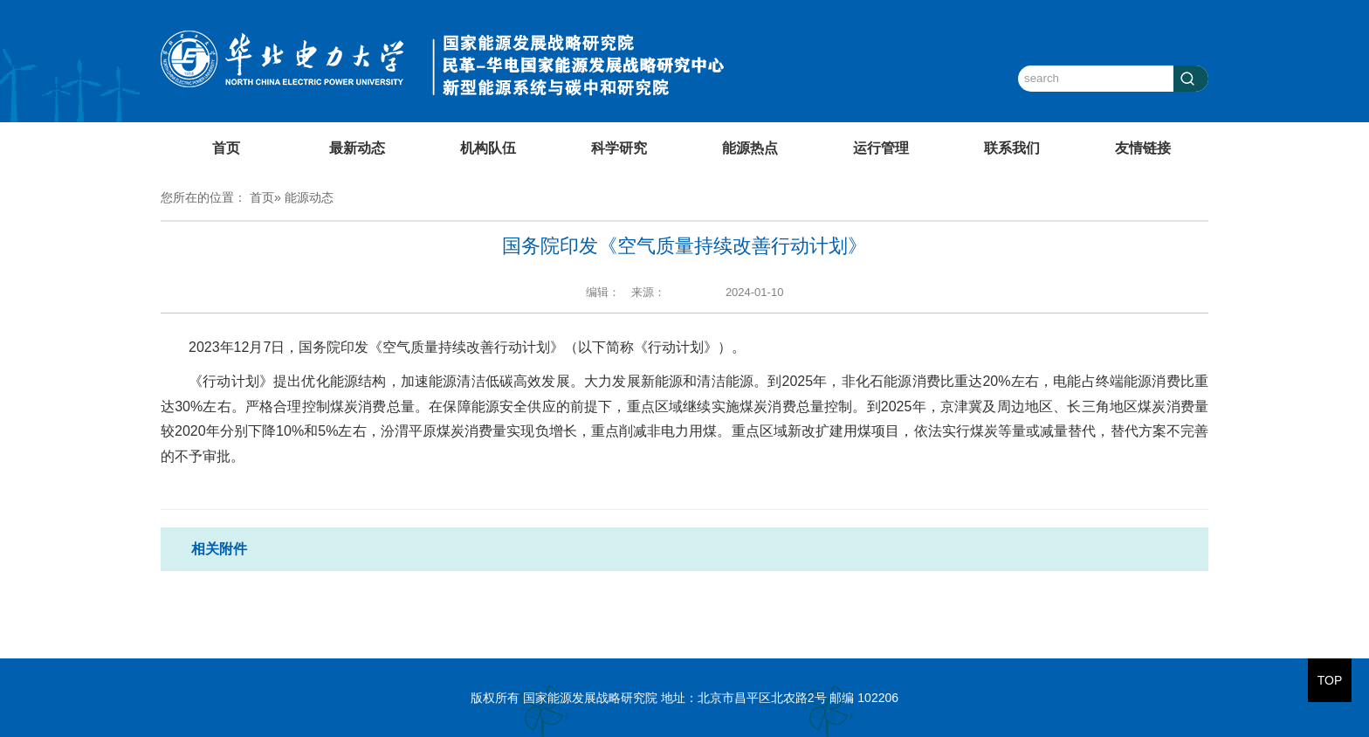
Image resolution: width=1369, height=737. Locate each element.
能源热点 (750, 148)
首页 (226, 148)
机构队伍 (488, 148)
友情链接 (1143, 148)
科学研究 (619, 148)
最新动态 (357, 148)
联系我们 (1012, 148)
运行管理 (881, 148)
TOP (1330, 680)
